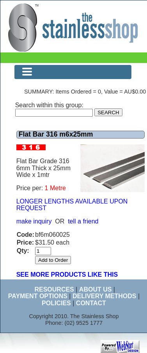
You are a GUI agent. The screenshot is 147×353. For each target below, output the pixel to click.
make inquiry (34, 221)
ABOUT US (95, 289)
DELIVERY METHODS (104, 296)
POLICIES (56, 303)
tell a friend (83, 221)
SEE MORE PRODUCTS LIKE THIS (67, 274)
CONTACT (91, 303)
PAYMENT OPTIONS (37, 296)
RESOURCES (54, 289)
